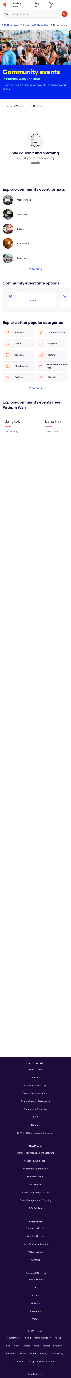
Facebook (35, 1295)
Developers (11, 1353)
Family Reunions (35, 1176)
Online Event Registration (35, 1192)
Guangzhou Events (35, 1228)
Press (36, 1345)
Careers (26, 1345)
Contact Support (35, 1279)
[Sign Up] (52, 5)
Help (16, 1345)
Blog (8, 1345)
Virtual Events (35, 1251)
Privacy (43, 1353)
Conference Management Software (35, 1152)
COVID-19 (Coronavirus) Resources (35, 1132)
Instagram (35, 1311)
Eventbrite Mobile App (35, 1085)
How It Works (35, 1069)
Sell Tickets (35, 1184)
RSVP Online (35, 1208)
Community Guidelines (35, 1109)
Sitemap (35, 1125)
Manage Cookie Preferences (41, 1361)
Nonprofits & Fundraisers (35, 1168)
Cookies (19, 1361)
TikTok (35, 1319)
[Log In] (38, 5)
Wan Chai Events (35, 1235)
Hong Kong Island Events (35, 1243)
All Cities (35, 1259)
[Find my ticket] (20, 5)
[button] (15, 106)
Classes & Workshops (35, 1160)
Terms (33, 1353)
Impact (46, 1345)
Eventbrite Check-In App (35, 1093)
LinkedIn (35, 1303)
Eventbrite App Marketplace (35, 1101)
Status (23, 1353)
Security (57, 1345)
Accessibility (56, 1353)
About (58, 1337)
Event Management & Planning (35, 1200)
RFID (35, 1117)
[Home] (5, 5)
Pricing (35, 1077)
